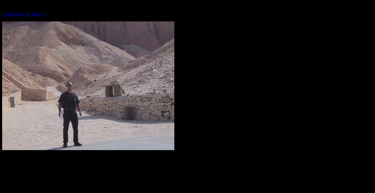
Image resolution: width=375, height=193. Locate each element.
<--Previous (12, 14)
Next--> (39, 14)
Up (27, 14)
